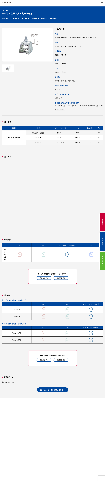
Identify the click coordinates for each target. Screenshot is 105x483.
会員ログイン (44, 278)
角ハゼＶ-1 (58, 106)
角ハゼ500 (83, 106)
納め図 (43, 18)
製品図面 (34, 18)
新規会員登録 (61, 278)
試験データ (53, 18)
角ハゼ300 (99, 106)
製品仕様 (5, 18)
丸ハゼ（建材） (60, 109)
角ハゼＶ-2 (75, 106)
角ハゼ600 (91, 106)
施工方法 (24, 18)
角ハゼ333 (66, 106)
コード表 (14, 18)
